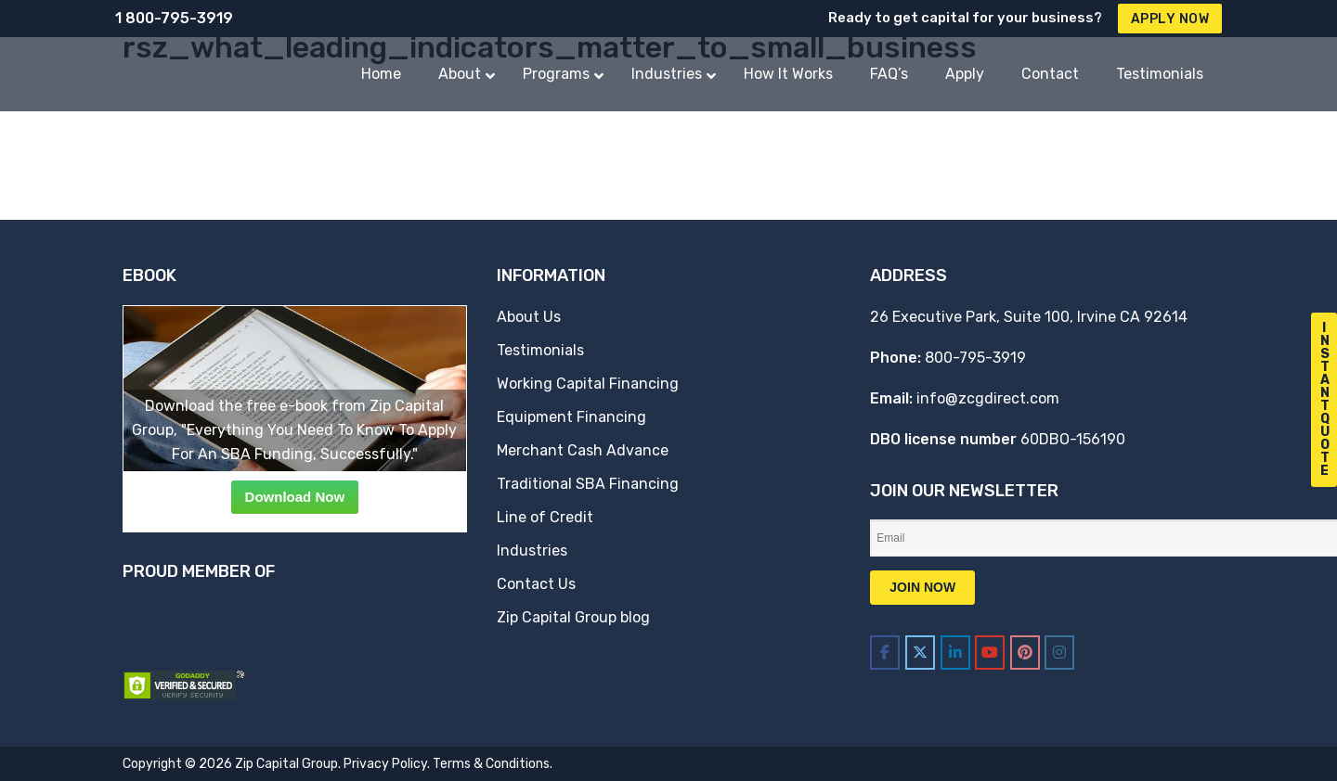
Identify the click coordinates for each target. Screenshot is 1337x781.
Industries (532, 550)
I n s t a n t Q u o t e (1325, 399)
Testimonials (540, 350)
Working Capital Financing (588, 383)
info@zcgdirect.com (987, 398)
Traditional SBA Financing (588, 484)
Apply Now (1170, 19)
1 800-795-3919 (174, 18)
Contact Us (536, 584)
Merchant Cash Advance (582, 450)
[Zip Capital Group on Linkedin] (955, 652)
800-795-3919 (975, 357)
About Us (529, 317)
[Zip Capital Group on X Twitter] (920, 652)
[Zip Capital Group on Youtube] (990, 652)
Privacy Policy (385, 764)
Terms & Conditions (491, 764)
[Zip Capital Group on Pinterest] (1025, 652)
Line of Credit (545, 517)
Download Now (295, 497)
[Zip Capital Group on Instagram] (1059, 652)
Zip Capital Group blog (573, 617)
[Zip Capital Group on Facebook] (885, 652)
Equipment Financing (571, 417)
